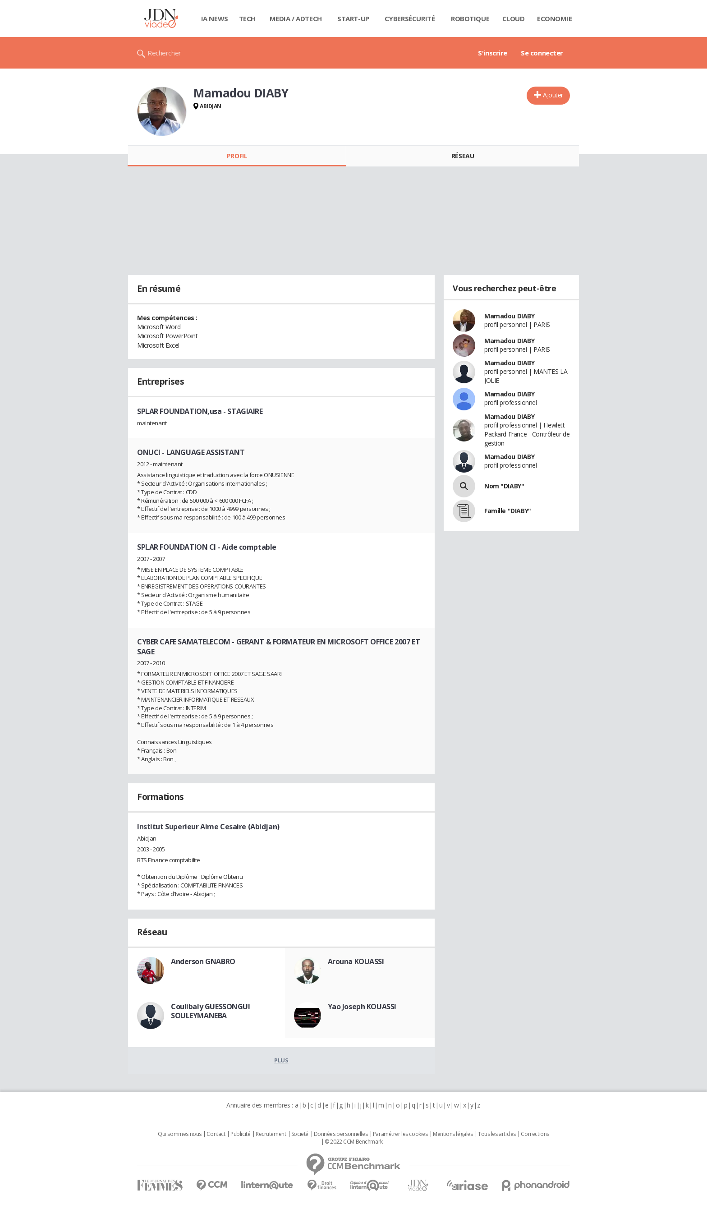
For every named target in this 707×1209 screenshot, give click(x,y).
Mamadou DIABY (509, 316)
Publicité (240, 1134)
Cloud (513, 18)
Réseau (462, 156)
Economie (554, 18)
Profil (237, 156)
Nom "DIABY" (504, 486)
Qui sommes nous (180, 1134)
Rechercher (164, 52)
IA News (214, 18)
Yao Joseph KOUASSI (362, 1006)
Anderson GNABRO (203, 961)
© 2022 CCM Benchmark (354, 1142)
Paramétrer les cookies (400, 1134)
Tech (247, 18)
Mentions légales (453, 1134)
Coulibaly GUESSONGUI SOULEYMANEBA (210, 1011)
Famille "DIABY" (507, 510)
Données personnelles (341, 1134)
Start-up (353, 18)
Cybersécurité (410, 18)
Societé (299, 1134)
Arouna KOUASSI (356, 961)
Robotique (470, 18)
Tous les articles (497, 1134)
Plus (281, 1060)
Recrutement (271, 1134)
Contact (216, 1134)
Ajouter (553, 95)
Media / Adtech (296, 18)
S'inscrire (492, 52)
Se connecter (542, 52)
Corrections (535, 1134)
